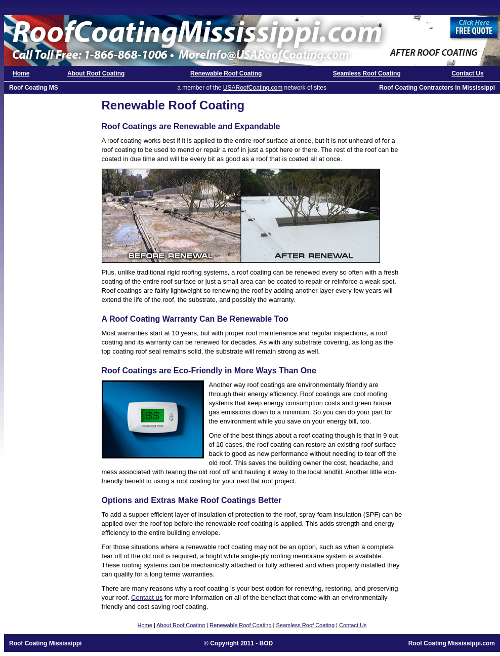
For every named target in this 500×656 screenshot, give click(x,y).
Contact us (146, 597)
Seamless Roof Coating (367, 73)
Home (21, 73)
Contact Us (467, 73)
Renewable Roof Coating (226, 73)
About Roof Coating (95, 73)
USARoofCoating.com (252, 87)
